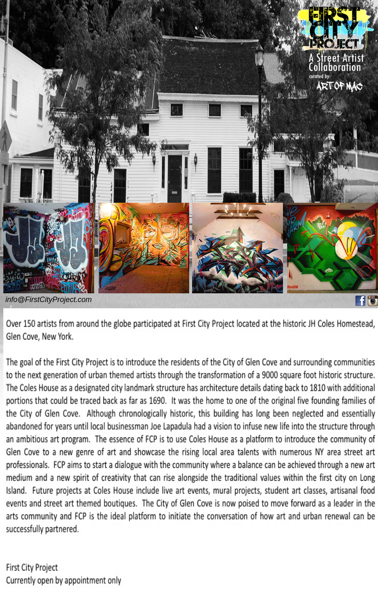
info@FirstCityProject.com (48, 299)
